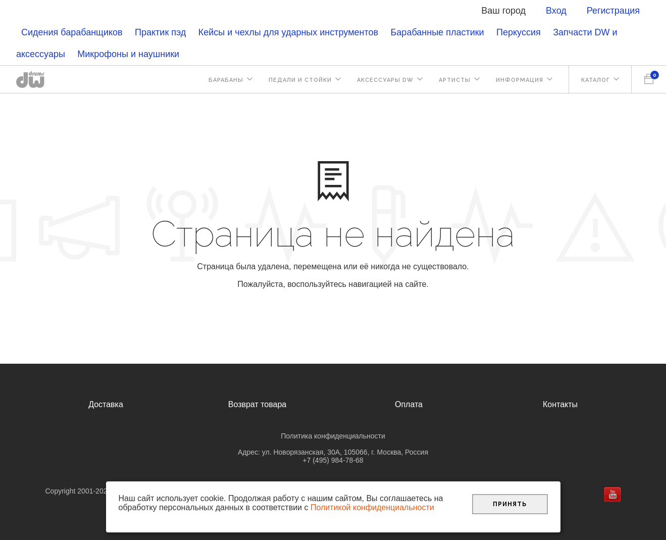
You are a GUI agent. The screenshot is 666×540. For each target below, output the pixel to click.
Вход (556, 11)
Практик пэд (160, 32)
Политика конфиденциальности (333, 436)
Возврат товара (257, 404)
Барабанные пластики (437, 32)
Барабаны (226, 80)
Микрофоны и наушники (128, 54)
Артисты (455, 80)
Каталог (595, 80)
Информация (519, 80)
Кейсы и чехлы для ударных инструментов (288, 32)
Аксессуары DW (385, 80)
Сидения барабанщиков (72, 32)
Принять (510, 504)
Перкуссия (518, 32)
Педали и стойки (300, 80)
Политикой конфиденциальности (372, 507)
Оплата (409, 404)
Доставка (105, 404)
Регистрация (613, 11)
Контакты (560, 404)
